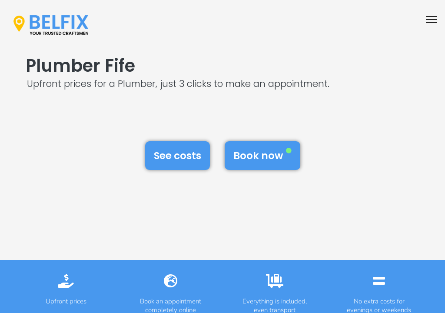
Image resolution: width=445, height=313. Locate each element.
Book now (262, 155)
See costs (177, 156)
